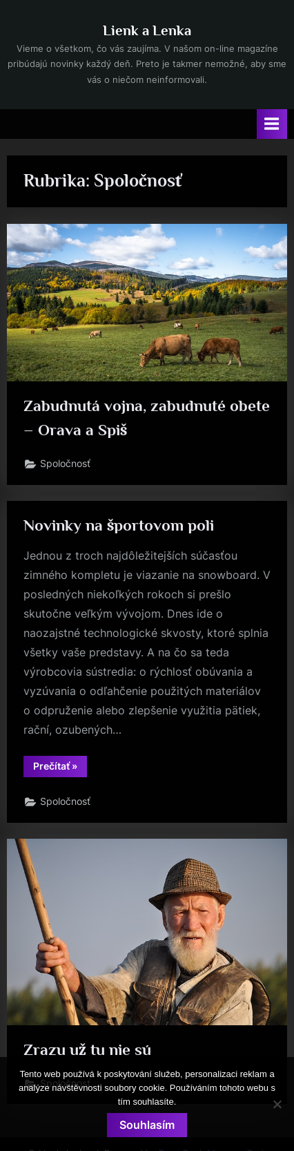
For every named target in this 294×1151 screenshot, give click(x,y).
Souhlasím (147, 1125)
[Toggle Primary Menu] (272, 124)
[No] (277, 1104)
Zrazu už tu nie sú (87, 1049)
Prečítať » (60, 768)
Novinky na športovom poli (118, 525)
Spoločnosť (65, 463)
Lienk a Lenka (147, 30)
